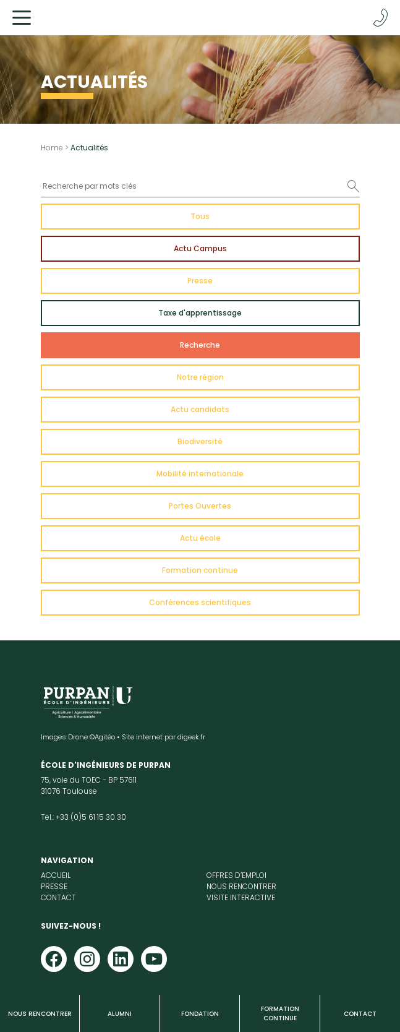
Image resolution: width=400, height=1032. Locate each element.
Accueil (55, 875)
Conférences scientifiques (200, 602)
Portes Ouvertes (200, 506)
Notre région (200, 377)
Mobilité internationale (200, 473)
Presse (200, 280)
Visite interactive (240, 897)
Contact (360, 1013)
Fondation (200, 1013)
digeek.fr (191, 737)
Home (52, 147)
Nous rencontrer (40, 1013)
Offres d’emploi (236, 875)
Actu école (200, 538)
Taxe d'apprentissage (200, 312)
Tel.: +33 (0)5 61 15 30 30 (83, 817)
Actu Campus (200, 248)
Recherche (200, 345)
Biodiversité (200, 441)
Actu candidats (200, 409)
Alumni (120, 1013)
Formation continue (280, 1013)
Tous (200, 216)
